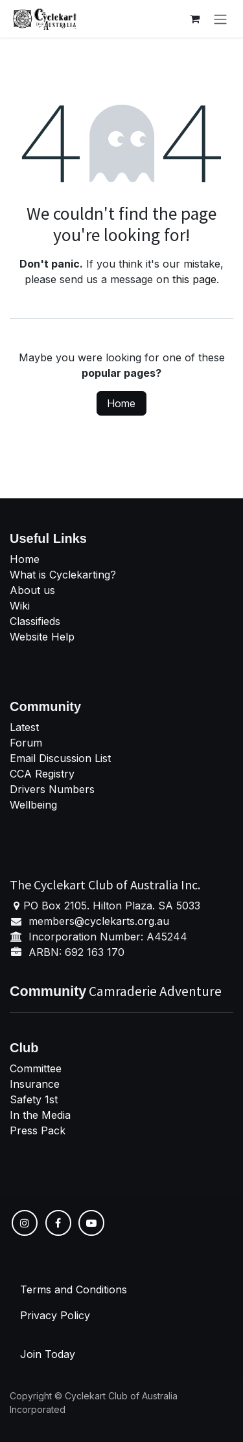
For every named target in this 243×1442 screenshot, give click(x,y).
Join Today (47, 1354)
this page (194, 279)
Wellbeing (33, 804)
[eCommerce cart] (194, 19)
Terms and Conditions (73, 1289)
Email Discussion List (60, 758)
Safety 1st (35, 1099)
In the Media (40, 1114)
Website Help (42, 636)
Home (121, 403)
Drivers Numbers (52, 789)
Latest (24, 727)
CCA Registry (42, 773)
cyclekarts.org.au (126, 921)
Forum (26, 742)
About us (32, 590)
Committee (36, 1068)
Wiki (20, 605)
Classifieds (35, 621)
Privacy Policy (55, 1315)
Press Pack (37, 1130)
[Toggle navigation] (220, 18)
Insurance (35, 1083)
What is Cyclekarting (60, 574)
